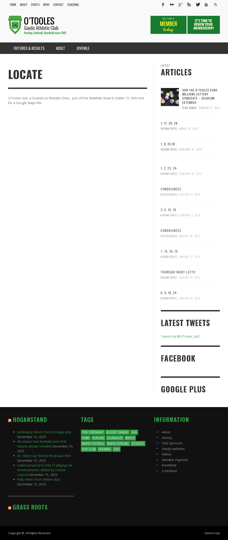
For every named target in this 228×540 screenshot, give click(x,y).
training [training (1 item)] (104, 449)
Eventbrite (169, 465)
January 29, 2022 (189, 250)
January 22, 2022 (189, 312)
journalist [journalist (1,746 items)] (115, 437)
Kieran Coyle (169, 128)
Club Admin (189, 108)
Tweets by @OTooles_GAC (180, 336)
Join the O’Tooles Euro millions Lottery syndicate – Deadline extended (199, 96)
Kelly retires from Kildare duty (38, 479)
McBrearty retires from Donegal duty (44, 432)
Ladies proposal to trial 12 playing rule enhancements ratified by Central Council (45, 470)
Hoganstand (30, 419)
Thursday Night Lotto (178, 285)
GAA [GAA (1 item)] (134, 432)
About (166, 432)
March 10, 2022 (188, 128)
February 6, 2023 (209, 108)
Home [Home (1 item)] (86, 437)
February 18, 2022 (190, 149)
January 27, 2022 (189, 271)
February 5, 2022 (189, 209)
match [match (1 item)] (130, 437)
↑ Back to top (211, 533)
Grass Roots (30, 507)
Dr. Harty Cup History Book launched (44, 456)
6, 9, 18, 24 (168, 306)
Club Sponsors (172, 443)
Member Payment (175, 460)
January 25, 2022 (189, 292)
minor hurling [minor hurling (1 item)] (118, 443)
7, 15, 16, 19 (168, 265)
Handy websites (173, 449)
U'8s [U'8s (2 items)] (116, 449)
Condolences (170, 202)
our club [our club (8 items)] (89, 449)
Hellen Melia (168, 209)
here (141, 98)
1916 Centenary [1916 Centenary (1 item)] (93, 432)
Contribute (169, 471)
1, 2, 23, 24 (168, 181)
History (167, 438)
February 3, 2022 (189, 229)
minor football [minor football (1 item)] (93, 443)
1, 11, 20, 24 (169, 123)
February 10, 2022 (190, 188)
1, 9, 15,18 (168, 143)
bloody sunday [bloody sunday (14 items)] (118, 432)
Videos (166, 454)
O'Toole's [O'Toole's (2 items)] (138, 443)
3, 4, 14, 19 (168, 223)
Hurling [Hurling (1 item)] (98, 437)
